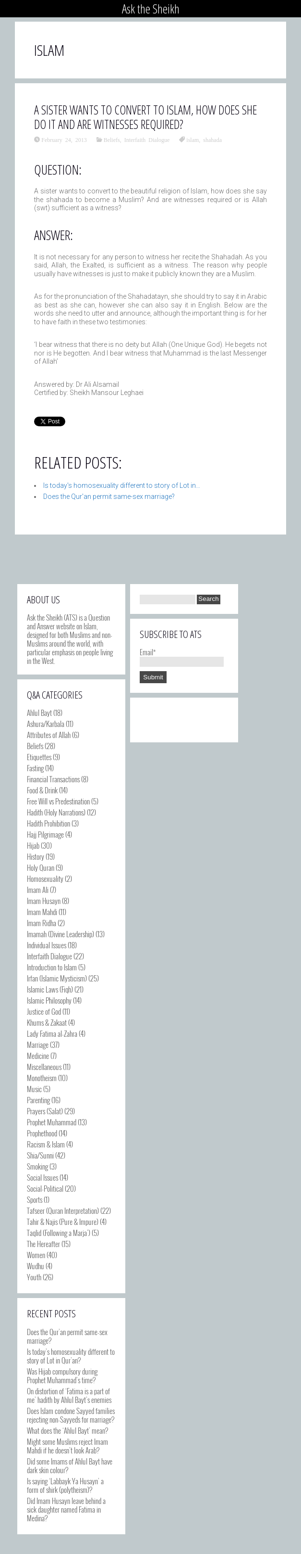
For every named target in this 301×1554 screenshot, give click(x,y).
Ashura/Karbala (45, 723)
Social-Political (45, 1188)
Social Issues (42, 1177)
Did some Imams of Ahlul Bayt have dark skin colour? (69, 1465)
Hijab (33, 845)
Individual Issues (46, 945)
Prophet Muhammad (51, 1122)
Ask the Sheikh (151, 8)
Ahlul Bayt (39, 712)
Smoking (37, 1166)
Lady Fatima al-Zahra (52, 1033)
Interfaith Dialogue (147, 139)
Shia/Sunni (40, 1155)
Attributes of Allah (49, 734)
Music (34, 1088)
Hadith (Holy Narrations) (56, 812)
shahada (212, 139)
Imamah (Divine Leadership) (60, 934)
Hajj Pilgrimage (45, 834)
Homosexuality (45, 878)
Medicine (38, 1055)
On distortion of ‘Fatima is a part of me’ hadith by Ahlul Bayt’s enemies (69, 1395)
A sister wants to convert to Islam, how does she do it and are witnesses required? (145, 117)
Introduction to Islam (52, 967)
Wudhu (35, 1266)
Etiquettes (39, 757)
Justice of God (44, 1011)
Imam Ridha (41, 922)
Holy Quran (40, 867)
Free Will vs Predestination (58, 801)
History (35, 856)
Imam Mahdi (42, 911)
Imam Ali (37, 889)
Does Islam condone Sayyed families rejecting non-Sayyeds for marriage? (71, 1415)
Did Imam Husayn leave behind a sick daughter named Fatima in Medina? (66, 1509)
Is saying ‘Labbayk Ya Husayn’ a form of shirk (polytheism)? (65, 1485)
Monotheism (42, 1077)
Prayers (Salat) (45, 1111)
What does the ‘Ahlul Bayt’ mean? (67, 1430)
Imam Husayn (43, 900)
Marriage (37, 1044)
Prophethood (42, 1133)
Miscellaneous (44, 1066)
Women (36, 1254)
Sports (34, 1199)
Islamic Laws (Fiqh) (50, 989)
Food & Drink (42, 790)
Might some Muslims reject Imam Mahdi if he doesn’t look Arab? (67, 1445)
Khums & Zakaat (47, 1022)
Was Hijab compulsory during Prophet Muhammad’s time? (62, 1375)
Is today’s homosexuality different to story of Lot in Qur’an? (71, 1355)
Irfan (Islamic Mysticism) (57, 978)
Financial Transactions (53, 779)
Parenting (38, 1100)
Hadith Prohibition (48, 823)
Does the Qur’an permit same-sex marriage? (67, 1336)
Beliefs (112, 139)
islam (192, 139)
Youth (34, 1277)
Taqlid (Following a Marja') (58, 1232)
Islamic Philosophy (49, 1000)
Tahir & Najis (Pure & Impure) (62, 1221)
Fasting (35, 768)
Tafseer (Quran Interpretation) (63, 1210)
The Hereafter (43, 1243)
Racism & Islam (46, 1144)
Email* (182, 656)
